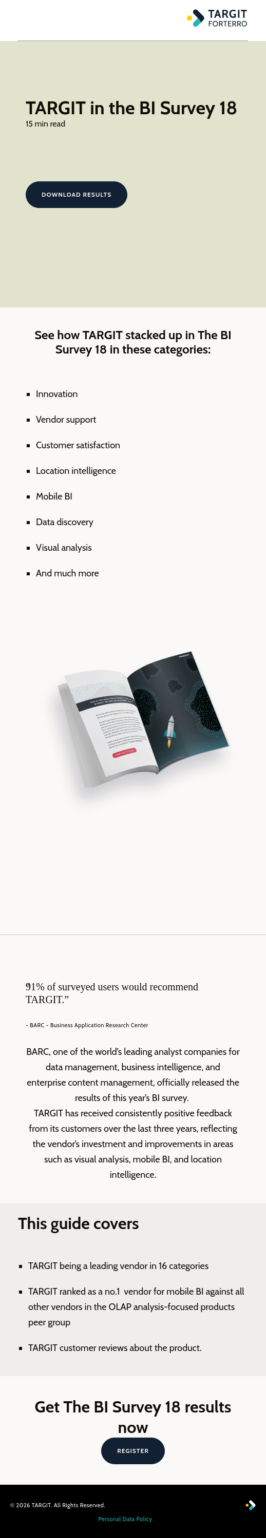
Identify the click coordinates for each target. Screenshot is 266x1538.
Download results (76, 194)
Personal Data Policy (126, 1519)
